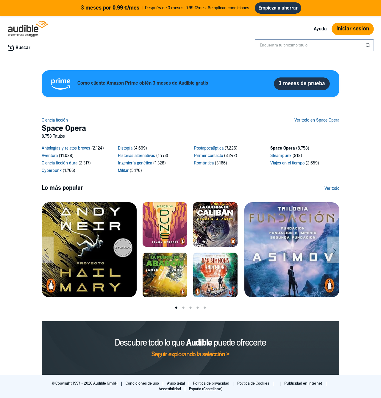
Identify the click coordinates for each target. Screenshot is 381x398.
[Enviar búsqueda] (368, 45)
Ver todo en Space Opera (316, 120)
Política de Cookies (253, 383)
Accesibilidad (170, 389)
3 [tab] (190, 308)
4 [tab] (198, 308)
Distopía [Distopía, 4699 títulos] (125, 148)
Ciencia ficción (55, 120)
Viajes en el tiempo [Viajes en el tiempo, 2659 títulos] (287, 163)
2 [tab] (183, 308)
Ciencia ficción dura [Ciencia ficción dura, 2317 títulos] (59, 163)
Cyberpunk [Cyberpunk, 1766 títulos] (52, 170)
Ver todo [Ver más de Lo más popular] (331, 188)
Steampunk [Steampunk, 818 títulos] (280, 155)
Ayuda (320, 29)
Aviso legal (176, 383)
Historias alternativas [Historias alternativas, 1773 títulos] (136, 155)
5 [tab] (205, 308)
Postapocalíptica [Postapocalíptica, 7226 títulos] (209, 148)
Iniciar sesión (352, 29)
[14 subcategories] (190, 160)
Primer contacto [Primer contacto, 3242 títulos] (208, 155)
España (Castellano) (205, 389)
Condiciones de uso (143, 383)
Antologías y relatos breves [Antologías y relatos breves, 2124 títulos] (66, 148)
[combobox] (314, 45)
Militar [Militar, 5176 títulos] (123, 170)
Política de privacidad (211, 383)
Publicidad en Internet (303, 383)
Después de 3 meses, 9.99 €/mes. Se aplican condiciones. (165, 8)
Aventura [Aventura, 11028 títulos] (50, 155)
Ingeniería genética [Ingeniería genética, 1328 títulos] (135, 163)
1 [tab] (176, 308)
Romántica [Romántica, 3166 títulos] (204, 163)
